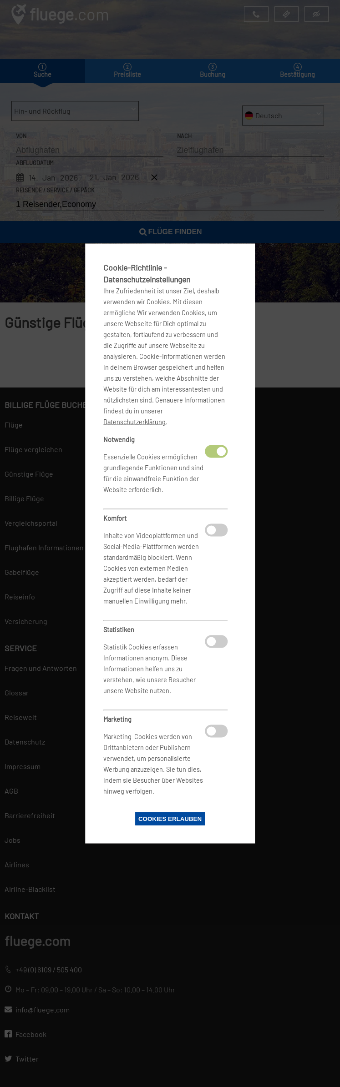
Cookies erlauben (170, 818)
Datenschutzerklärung (134, 422)
